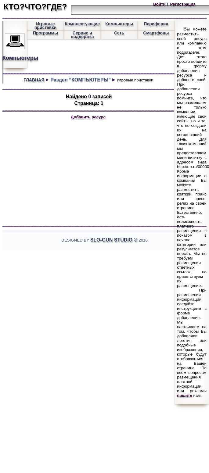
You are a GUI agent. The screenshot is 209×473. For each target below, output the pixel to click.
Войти (160, 4)
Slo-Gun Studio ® (114, 239)
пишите (184, 395)
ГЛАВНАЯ (33, 79)
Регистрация (182, 4)
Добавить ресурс (88, 117)
